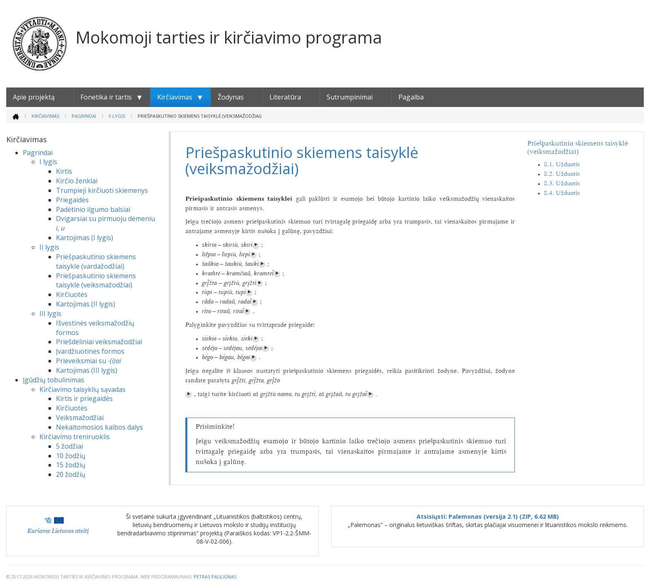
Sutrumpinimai (350, 97)
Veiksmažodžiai (80, 417)
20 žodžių (70, 474)
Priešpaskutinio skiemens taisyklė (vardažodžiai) (96, 261)
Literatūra (285, 97)
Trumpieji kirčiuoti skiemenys (102, 190)
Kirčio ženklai (76, 180)
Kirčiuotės (71, 294)
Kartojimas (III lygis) (86, 370)
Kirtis (64, 171)
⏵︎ (255, 246)
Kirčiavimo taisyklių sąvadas (82, 389)
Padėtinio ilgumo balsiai (93, 209)
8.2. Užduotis (562, 174)
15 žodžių (70, 464)
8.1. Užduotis (562, 165)
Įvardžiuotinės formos (90, 351)
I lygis (48, 161)
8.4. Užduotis (562, 193)
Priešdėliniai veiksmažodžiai (99, 341)
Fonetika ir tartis (106, 97)
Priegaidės (72, 199)
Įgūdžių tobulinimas (53, 379)
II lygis (117, 116)
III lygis (50, 313)
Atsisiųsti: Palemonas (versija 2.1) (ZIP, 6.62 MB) (488, 516)
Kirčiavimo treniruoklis (74, 436)
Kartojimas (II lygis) (85, 304)
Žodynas (231, 97)
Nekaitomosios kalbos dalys (99, 427)
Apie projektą (34, 97)
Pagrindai (84, 116)
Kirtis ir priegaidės (84, 398)
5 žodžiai (69, 446)
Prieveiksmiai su (88, 360)
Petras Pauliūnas (215, 576)
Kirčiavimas (174, 97)
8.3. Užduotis (562, 184)
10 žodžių (70, 455)
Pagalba (411, 97)
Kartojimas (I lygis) (84, 237)
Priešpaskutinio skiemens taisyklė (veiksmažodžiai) (96, 280)
